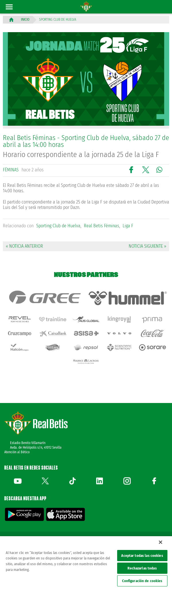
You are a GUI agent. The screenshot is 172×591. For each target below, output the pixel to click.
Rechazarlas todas (141, 568)
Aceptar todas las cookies (142, 555)
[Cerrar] (160, 542)
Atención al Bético (17, 452)
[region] (86, 563)
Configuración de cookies (142, 581)
